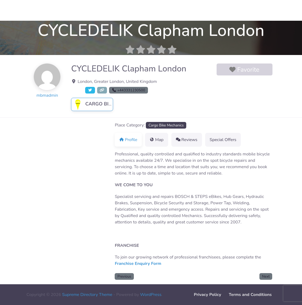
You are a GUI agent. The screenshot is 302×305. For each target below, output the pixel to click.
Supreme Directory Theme (87, 295)
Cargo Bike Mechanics (108, 104)
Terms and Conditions (250, 295)
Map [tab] (157, 140)
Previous (124, 276)
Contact (11, 10)
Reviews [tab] (186, 140)
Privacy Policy (207, 295)
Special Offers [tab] (223, 140)
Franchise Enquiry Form (138, 263)
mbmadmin (47, 95)
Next (266, 276)
